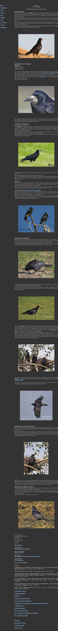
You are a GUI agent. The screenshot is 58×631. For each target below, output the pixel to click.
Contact (2, 25)
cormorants (53, 329)
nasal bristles (42, 76)
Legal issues (3, 27)
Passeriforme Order (19, 625)
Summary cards (18, 627)
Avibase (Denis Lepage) (20, 591)
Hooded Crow (54, 72)
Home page (17, 620)
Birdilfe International (19, 593)
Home (1, 5)
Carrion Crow (45, 72)
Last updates (3, 22)
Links (1, 20)
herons (16, 331)
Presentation (3, 7)
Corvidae (30, 13)
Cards (1, 10)
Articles (2, 12)
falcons (38, 331)
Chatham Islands (19, 380)
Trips (1, 15)
